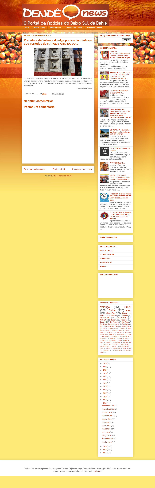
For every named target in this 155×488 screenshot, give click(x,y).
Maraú (114, 346)
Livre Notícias (105, 258)
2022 (105, 376)
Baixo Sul (103, 322)
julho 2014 (106, 422)
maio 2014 (106, 429)
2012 (105, 450)
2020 (105, 383)
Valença (105, 307)
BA (101, 326)
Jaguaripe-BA (127, 342)
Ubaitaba (105, 350)
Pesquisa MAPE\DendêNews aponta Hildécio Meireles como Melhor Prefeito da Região (120, 55)
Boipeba (122, 328)
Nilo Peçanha (114, 322)
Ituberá (113, 320)
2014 (105, 403)
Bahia (112, 310)
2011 (105, 453)
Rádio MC (104, 266)
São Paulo (125, 322)
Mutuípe (118, 332)
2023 (105, 373)
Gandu (127, 330)
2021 (105, 380)
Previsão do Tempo (74, 28)
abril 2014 (106, 432)
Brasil (127, 307)
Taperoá (124, 320)
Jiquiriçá (110, 332)
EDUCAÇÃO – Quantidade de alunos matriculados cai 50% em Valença (120, 132)
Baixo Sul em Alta (106, 250)
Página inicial (59, 169)
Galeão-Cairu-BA (124, 340)
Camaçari (103, 338)
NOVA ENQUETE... (117, 163)
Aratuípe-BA (120, 334)
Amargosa (113, 328)
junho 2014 (106, 426)
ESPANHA (112, 340)
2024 (105, 370)
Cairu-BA (110, 313)
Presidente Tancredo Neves (109, 324)
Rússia (108, 348)
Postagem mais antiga (82, 169)
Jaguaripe (117, 342)
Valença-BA (104, 318)
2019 (105, 386)
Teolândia (125, 324)
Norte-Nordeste (124, 346)
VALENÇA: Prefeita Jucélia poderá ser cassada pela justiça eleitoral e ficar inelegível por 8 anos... (120, 75)
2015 (105, 400)
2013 (105, 446)
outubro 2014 (107, 412)
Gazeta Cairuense (107, 254)
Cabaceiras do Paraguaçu (110, 336)
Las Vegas (124, 344)
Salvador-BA (116, 348)
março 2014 (107, 435)
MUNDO (103, 320)
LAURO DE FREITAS (110, 344)
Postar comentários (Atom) (61, 176)
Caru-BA (112, 338)
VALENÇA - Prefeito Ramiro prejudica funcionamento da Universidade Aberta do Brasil (120, 197)
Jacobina (108, 342)
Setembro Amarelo (94, 28)
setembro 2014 (108, 416)
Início (27, 28)
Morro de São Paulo (112, 326)
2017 (105, 393)
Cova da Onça (123, 338)
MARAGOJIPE (104, 346)
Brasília (114, 316)
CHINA (129, 334)
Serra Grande (127, 348)
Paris (101, 348)
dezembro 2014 (108, 406)
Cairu (128, 310)
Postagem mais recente (34, 169)
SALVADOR (121, 318)
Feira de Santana (117, 330)
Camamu (124, 316)
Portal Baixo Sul (106, 262)
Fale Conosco (55, 28)
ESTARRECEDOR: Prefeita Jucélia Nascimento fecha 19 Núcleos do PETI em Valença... (120, 215)
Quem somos (39, 28)
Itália (101, 342)
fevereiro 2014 (107, 439)
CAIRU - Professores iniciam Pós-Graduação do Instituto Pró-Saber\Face (120, 177)
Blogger (98, 471)
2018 (105, 390)
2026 (105, 363)
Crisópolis (103, 340)
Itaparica (102, 332)
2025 (105, 367)
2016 (105, 396)
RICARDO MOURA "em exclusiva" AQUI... (119, 92)
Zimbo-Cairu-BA (117, 350)
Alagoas (111, 334)
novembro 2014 (108, 409)
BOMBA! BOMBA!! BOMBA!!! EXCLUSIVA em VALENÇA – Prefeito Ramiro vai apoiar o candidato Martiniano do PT (120, 113)
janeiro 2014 (107, 442)
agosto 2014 (107, 419)
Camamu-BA (125, 336)
